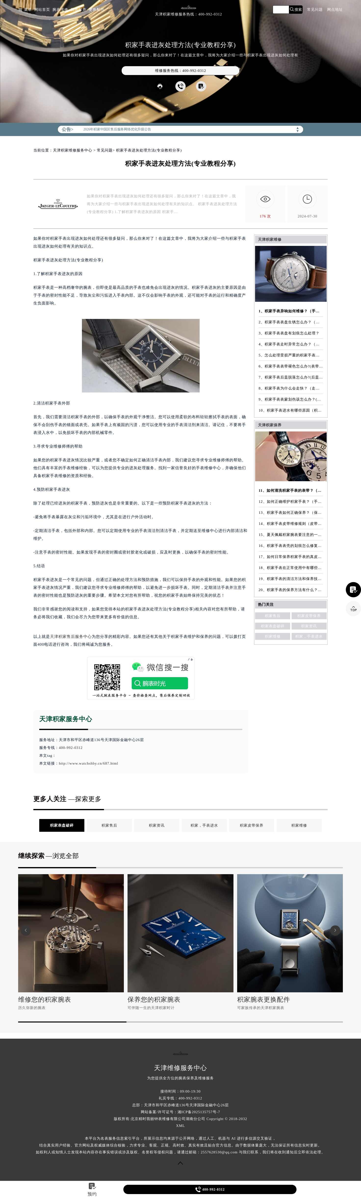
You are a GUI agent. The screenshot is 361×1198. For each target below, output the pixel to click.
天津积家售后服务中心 (71, 636)
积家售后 (273, 616)
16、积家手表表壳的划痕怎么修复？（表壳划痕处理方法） (291, 546)
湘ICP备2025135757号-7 (199, 1112)
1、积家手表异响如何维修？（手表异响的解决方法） (291, 311)
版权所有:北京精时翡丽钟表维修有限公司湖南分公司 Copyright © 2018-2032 (180, 1119)
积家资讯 (309, 626)
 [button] (26, 930)
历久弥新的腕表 (32, 1008)
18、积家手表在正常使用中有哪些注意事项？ (291, 568)
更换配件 (96, 10)
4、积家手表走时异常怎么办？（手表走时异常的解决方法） (291, 344)
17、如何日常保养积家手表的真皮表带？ (291, 557)
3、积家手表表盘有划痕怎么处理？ (289, 333)
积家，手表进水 (309, 636)
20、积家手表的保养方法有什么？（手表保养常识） (291, 590)
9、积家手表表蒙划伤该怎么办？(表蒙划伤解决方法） (291, 399)
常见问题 (315, 10)
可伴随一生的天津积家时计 (151, 1008)
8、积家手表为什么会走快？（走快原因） (291, 388)
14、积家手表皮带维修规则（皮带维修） (291, 524)
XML (180, 1126)
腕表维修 (60, 10)
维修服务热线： (180, 71)
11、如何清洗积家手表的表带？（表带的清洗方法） (291, 490)
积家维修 (273, 636)
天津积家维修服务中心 (72, 150)
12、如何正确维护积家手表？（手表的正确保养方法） (291, 502)
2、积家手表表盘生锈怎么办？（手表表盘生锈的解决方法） (291, 322)
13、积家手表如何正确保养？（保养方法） (291, 513)
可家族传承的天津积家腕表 (260, 1008)
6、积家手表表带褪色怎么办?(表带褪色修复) (291, 366)
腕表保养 (78, 10)
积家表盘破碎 (272, 626)
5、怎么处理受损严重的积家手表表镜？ (291, 355)
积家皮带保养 (309, 616)
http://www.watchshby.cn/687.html (88, 763)
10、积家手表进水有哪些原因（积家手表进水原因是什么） (291, 410)
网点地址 (335, 10)
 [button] (335, 930)
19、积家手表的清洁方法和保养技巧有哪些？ (291, 579)
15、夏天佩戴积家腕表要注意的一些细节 (291, 535)
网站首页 (42, 10)
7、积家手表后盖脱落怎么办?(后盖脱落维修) (291, 377)
